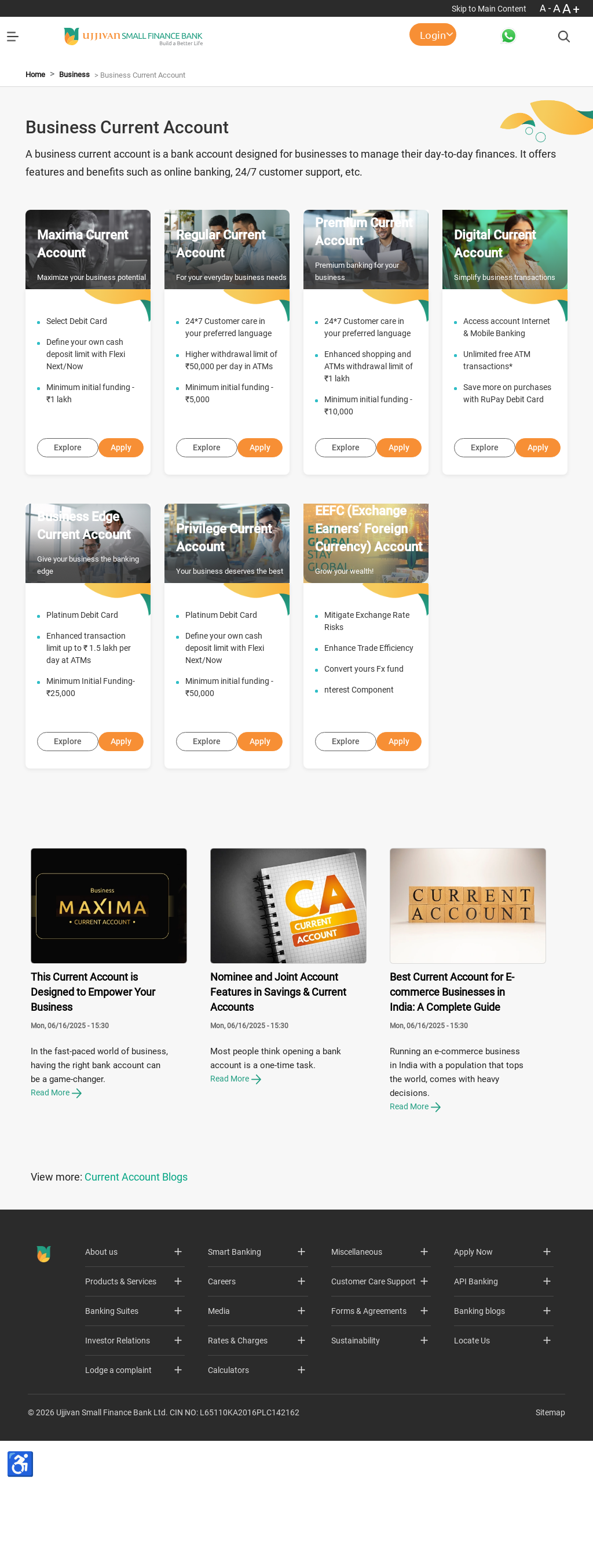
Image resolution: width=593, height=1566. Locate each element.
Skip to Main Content (490, 8)
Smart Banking (234, 1376)
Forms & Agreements (369, 1435)
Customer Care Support (373, 1405)
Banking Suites (111, 1435)
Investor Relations (117, 1464)
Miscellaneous (356, 1376)
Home (35, 198)
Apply (121, 571)
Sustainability (355, 1464)
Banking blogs (479, 1435)
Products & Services (120, 1405)
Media (219, 1435)
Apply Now (473, 1376)
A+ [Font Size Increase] (571, 8)
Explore (68, 571)
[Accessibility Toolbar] (20, 1496)
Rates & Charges (238, 1464)
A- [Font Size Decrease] (546, 8)
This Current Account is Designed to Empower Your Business (93, 1115)
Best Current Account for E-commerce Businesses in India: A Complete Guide (452, 1115)
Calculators (228, 1494)
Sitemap (550, 1536)
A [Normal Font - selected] (557, 8)
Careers (222, 1405)
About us (101, 1376)
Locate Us (472, 1464)
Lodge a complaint (118, 1494)
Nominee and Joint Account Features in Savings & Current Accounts (278, 1115)
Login (433, 34)
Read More (56, 1216)
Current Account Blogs (136, 1301)
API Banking (476, 1405)
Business (74, 198)
